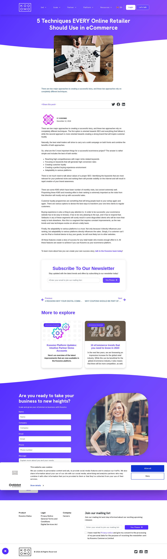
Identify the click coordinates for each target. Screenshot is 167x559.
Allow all (147, 537)
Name (21, 412)
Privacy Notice (47, 516)
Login (130, 7)
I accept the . (32, 474)
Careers (66, 516)
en (119, 7)
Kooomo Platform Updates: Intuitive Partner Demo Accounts (62, 348)
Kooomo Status (25, 516)
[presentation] (36, 481)
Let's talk (143, 7)
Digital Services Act (49, 524)
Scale (56, 7)
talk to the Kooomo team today (108, 251)
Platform (88, 7)
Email (21, 434)
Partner (71, 7)
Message (22, 456)
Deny (148, 545)
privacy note (37, 474)
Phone (21, 445)
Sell (43, 7)
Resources (106, 7)
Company (23, 423)
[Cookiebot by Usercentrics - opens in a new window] (15, 554)
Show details (35, 554)
